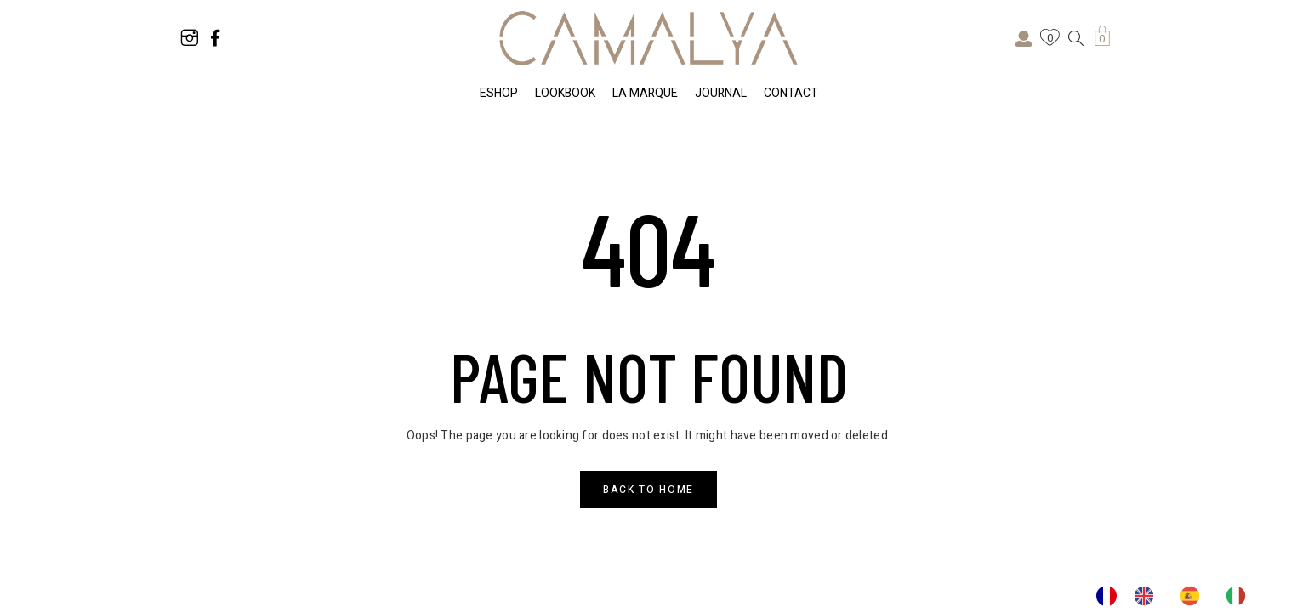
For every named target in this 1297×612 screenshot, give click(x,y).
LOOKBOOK (565, 93)
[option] (1148, 596)
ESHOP (499, 93)
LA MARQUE (645, 93)
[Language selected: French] (1179, 596)
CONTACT (791, 93)
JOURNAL (721, 93)
